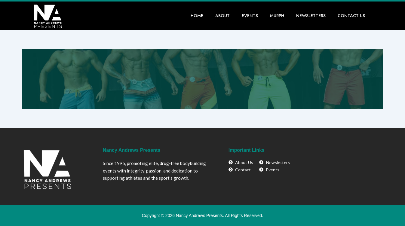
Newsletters (311, 16)
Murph (277, 16)
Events (250, 16)
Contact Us (351, 16)
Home (197, 16)
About (222, 16)
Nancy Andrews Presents (131, 150)
